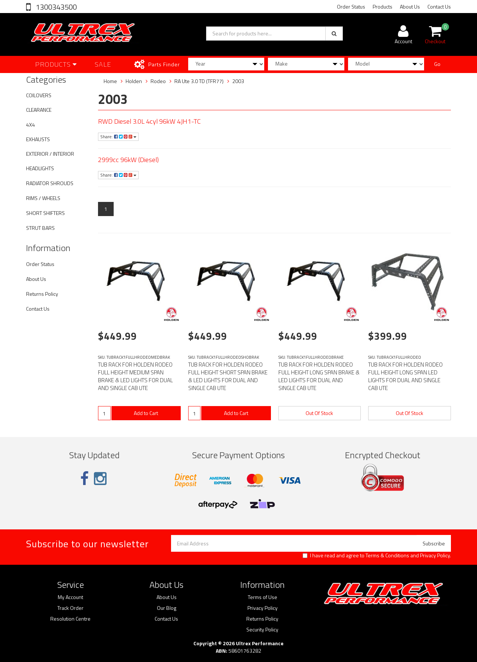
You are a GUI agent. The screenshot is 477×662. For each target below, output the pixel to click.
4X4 (30, 125)
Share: (118, 136)
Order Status (351, 6)
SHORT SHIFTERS (45, 213)
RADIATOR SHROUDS (49, 183)
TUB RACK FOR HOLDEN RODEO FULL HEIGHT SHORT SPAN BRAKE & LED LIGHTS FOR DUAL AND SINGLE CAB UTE (228, 376)
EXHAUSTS (38, 139)
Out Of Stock (319, 413)
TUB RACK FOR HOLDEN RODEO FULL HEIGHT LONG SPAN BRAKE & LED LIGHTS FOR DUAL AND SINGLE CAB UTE (319, 376)
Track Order (70, 608)
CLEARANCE (38, 110)
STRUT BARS (40, 228)
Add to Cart (146, 413)
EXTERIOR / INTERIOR (50, 154)
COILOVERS (38, 95)
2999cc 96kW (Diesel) (128, 160)
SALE (103, 64)
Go (437, 64)
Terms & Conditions (387, 555)
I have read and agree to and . (377, 555)
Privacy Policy (435, 555)
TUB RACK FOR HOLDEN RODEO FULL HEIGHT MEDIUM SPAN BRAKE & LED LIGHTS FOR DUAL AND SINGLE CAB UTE (135, 376)
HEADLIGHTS (40, 168)
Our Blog (166, 608)
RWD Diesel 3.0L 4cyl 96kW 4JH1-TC (149, 121)
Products (382, 6)
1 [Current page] (105, 209)
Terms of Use (262, 597)
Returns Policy (42, 294)
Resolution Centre (70, 619)
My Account (70, 597)
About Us (410, 6)
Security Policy (262, 629)
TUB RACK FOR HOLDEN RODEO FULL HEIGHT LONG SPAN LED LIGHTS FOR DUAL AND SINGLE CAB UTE (405, 376)
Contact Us (439, 6)
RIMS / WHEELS (43, 198)
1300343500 (55, 7)
